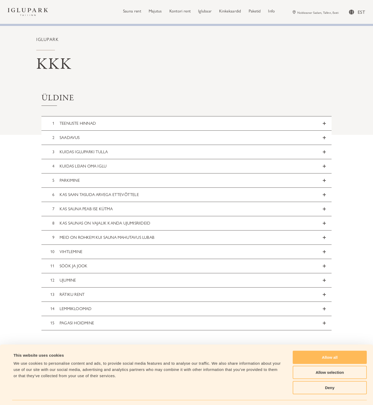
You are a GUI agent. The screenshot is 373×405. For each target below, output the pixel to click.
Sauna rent (132, 11)
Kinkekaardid (230, 11)
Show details (217, 395)
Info (271, 11)
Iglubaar (205, 11)
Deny (330, 372)
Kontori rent (180, 11)
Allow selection (329, 357)
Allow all (330, 341)
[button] (186, 123)
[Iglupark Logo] (28, 13)
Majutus (155, 11)
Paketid (255, 11)
